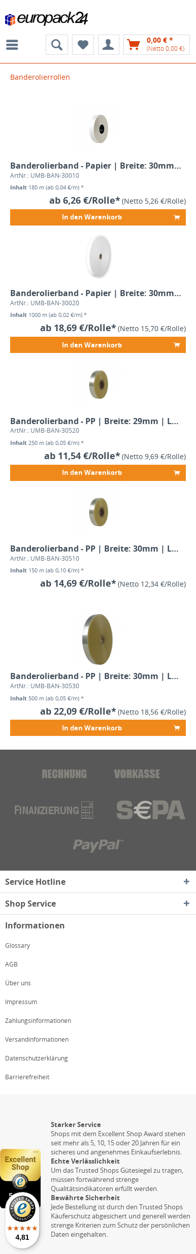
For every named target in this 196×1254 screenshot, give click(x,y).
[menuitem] (14, 45)
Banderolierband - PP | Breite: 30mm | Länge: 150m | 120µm (96, 548)
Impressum (21, 1002)
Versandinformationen (37, 1039)
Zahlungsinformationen (38, 1020)
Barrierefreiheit (27, 1077)
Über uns (18, 983)
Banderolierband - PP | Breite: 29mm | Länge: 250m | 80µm (96, 421)
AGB (11, 964)
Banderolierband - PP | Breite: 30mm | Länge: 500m (96, 676)
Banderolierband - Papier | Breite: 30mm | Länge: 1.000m (96, 293)
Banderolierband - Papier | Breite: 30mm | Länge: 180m (96, 165)
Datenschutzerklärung (36, 1058)
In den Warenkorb (121, 215)
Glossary (17, 945)
